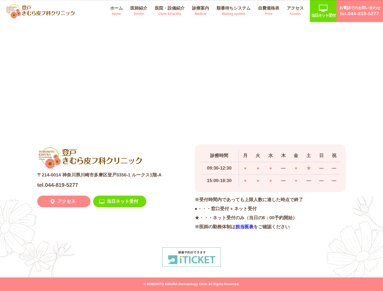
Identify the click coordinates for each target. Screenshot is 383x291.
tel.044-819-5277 (57, 185)
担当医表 (244, 226)
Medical (200, 10)
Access (295, 10)
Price (268, 10)
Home (116, 10)
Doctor (138, 10)
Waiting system (234, 10)
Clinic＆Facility (170, 10)
